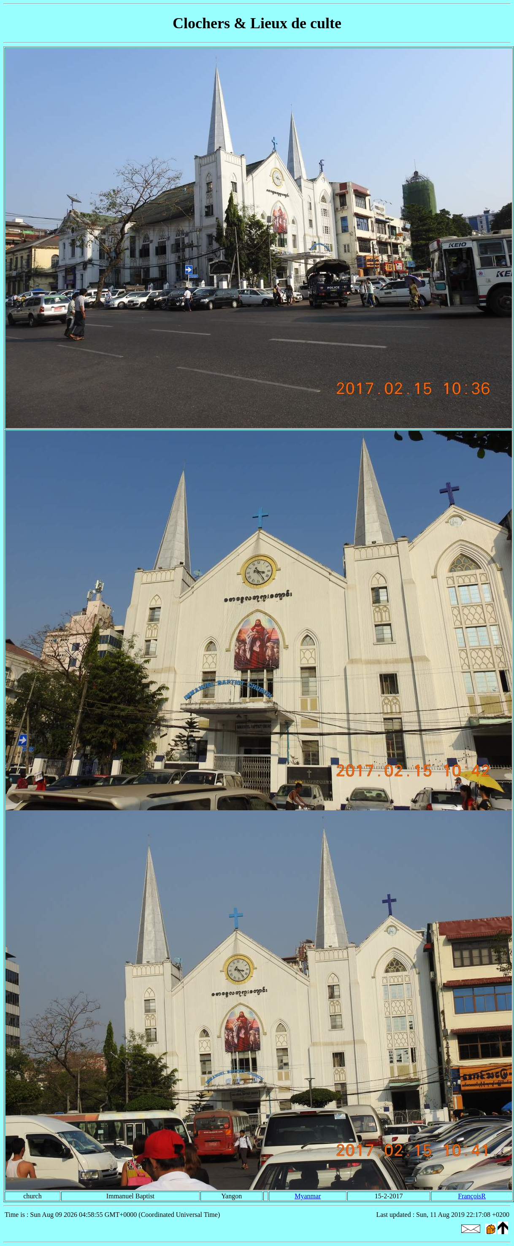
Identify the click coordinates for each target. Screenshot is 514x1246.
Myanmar (308, 1196)
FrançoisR (472, 1196)
